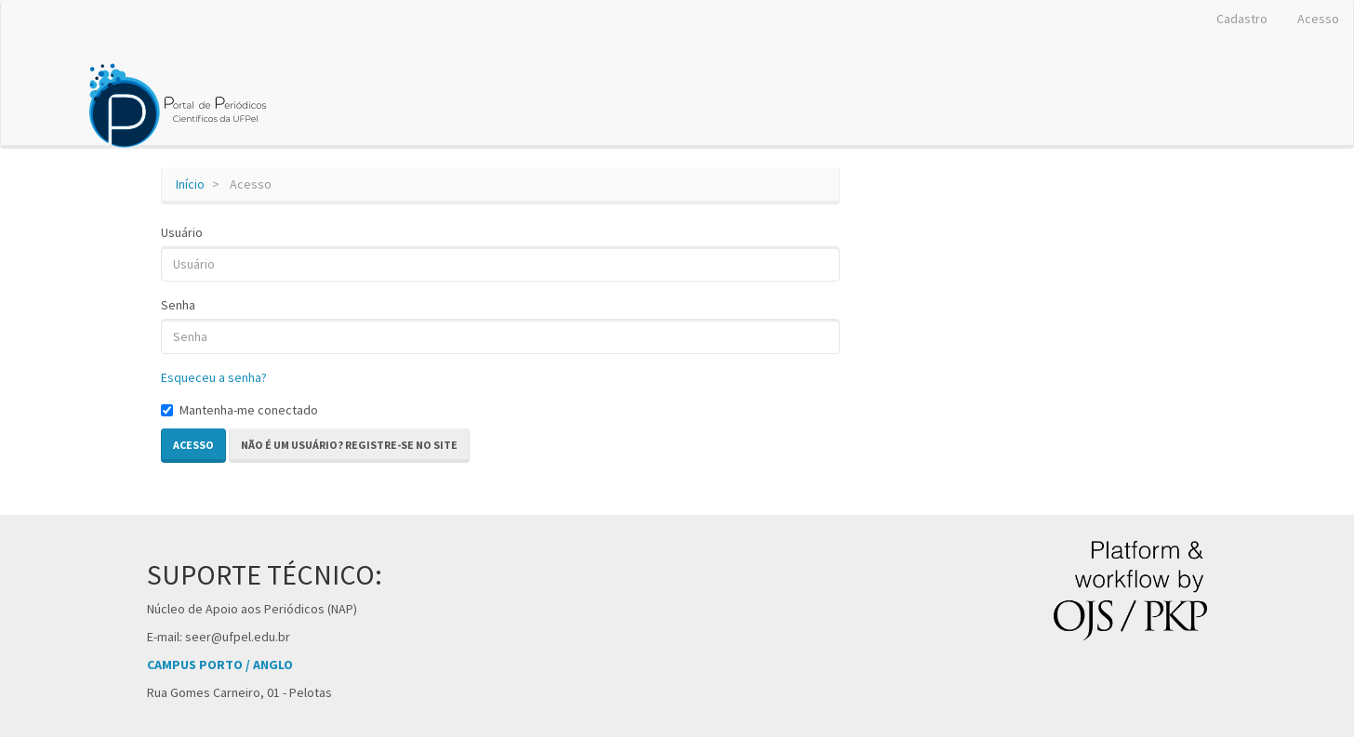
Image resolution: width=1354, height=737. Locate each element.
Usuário (182, 232)
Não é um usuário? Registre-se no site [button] (349, 445)
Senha (178, 304)
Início (190, 184)
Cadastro (1242, 18)
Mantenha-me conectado (239, 409)
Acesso (1318, 18)
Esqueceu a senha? (214, 377)
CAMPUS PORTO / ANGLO (220, 664)
